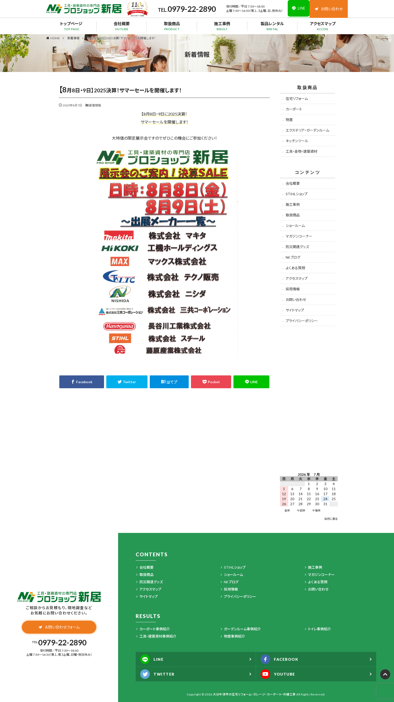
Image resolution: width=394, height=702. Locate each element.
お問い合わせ (329, 9)
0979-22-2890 (189, 8)
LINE (152, 659)
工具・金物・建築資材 (301, 151)
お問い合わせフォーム (59, 627)
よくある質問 (295, 268)
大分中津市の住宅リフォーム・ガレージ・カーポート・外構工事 (254, 694)
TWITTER (158, 674)
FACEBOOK (280, 659)
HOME (55, 38)
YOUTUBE (279, 674)
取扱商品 (172, 26)
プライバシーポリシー (302, 321)
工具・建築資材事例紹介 (157, 636)
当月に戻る (331, 518)
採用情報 (293, 289)
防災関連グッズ (297, 247)
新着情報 (73, 38)
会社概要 (121, 26)
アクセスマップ (322, 26)
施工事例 (222, 26)
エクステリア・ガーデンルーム (307, 130)
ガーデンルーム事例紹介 (242, 629)
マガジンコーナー (299, 236)
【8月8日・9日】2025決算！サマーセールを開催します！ (121, 38)
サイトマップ (295, 310)
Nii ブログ (293, 257)
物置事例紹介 (234, 636)
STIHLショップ (297, 194)
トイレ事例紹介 (319, 629)
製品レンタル (272, 26)
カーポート (294, 109)
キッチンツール (297, 141)
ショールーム (295, 225)
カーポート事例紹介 (154, 629)
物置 (289, 120)
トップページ (71, 26)
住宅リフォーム (297, 98)
